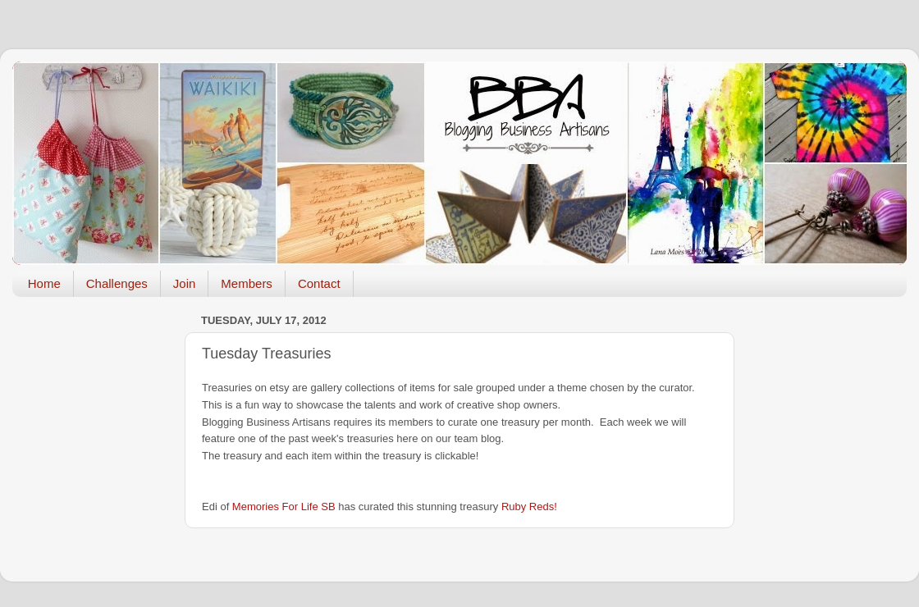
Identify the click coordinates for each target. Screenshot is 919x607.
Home (44, 283)
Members (246, 283)
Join (184, 283)
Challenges (117, 283)
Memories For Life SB (284, 506)
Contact (319, 283)
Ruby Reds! (529, 506)
